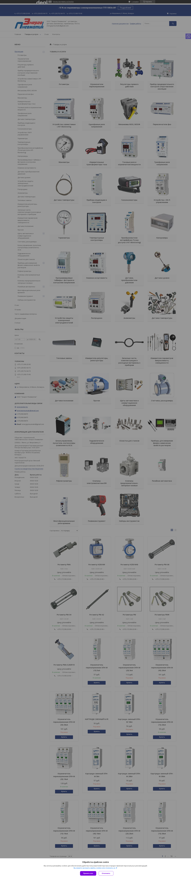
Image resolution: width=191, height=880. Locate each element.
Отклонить (106, 873)
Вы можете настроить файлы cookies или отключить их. (95, 868)
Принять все (88, 873)
